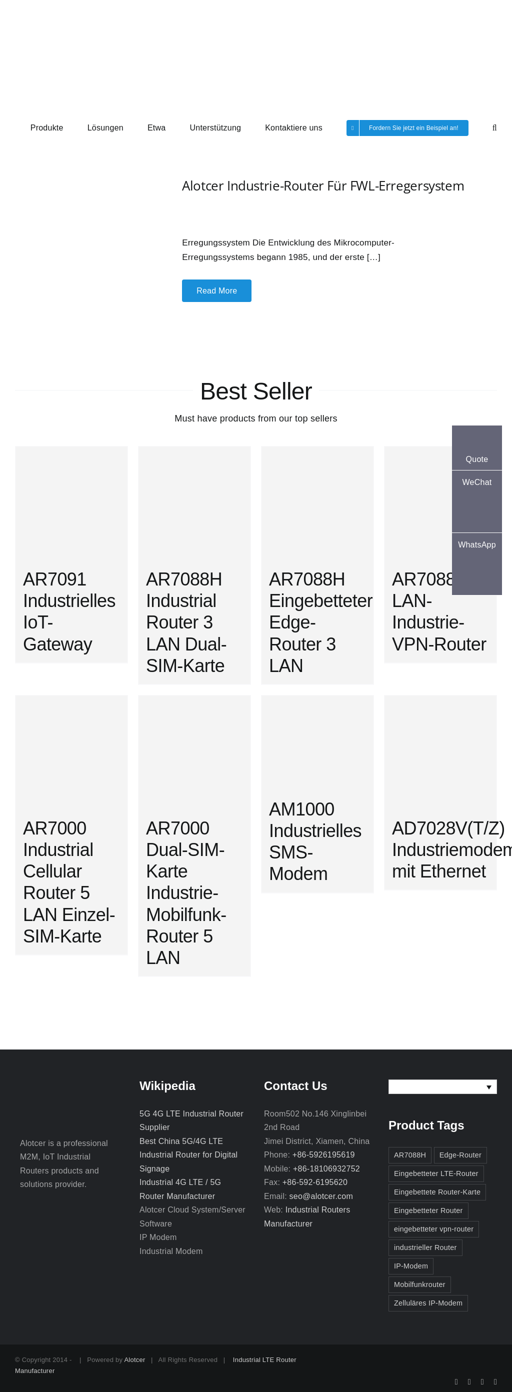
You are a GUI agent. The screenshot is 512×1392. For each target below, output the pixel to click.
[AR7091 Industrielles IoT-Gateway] (72, 502)
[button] (494, 127)
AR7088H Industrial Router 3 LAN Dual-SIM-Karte (186, 622)
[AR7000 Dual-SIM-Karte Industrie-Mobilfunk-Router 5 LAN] (194, 752)
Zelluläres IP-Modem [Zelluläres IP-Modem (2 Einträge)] (428, 1303)
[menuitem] (442, 1087)
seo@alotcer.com (321, 1196)
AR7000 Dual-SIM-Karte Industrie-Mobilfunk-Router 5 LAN (186, 893)
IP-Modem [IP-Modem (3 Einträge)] (411, 1266)
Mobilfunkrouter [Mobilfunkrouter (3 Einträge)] (420, 1284)
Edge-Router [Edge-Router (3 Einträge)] (461, 1155)
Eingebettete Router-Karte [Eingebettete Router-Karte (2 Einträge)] (437, 1192)
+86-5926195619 (323, 1154)
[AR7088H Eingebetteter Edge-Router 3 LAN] (318, 502)
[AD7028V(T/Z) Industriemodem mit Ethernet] (440, 752)
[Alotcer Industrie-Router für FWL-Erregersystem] (78, 197)
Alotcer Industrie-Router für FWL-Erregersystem (323, 185)
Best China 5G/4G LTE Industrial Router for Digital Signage (189, 1155)
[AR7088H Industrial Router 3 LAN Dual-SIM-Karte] (194, 502)
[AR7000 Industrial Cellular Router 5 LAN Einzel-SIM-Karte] (72, 752)
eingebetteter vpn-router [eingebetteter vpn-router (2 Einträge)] (434, 1229)
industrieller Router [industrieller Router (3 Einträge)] (425, 1248)
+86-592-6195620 (315, 1182)
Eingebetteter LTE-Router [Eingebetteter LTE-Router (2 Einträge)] (436, 1174)
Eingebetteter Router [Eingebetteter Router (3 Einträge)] (428, 1210)
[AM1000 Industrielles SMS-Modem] (318, 742)
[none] (442, 1087)
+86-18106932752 (326, 1168)
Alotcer (134, 1360)
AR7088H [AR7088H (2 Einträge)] (410, 1155)
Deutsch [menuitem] (418, 1086)
